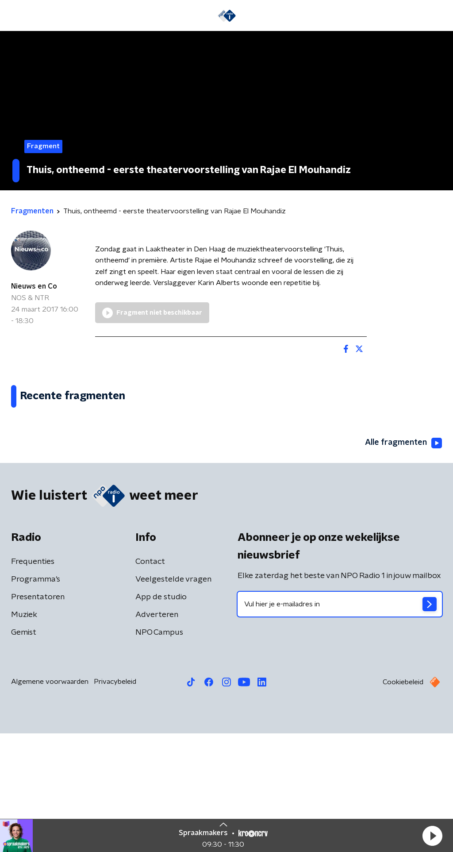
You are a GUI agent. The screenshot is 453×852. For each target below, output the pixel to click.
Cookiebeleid (403, 800)
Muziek (24, 733)
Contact (150, 680)
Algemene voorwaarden (49, 800)
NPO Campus (159, 751)
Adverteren (156, 733)
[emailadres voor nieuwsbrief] (340, 722)
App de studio (161, 716)
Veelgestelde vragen (173, 698)
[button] (432, 835)
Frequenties (32, 680)
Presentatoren (38, 716)
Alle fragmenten (403, 561)
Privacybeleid (115, 800)
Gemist (23, 751)
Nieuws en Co (34, 286)
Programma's (35, 698)
